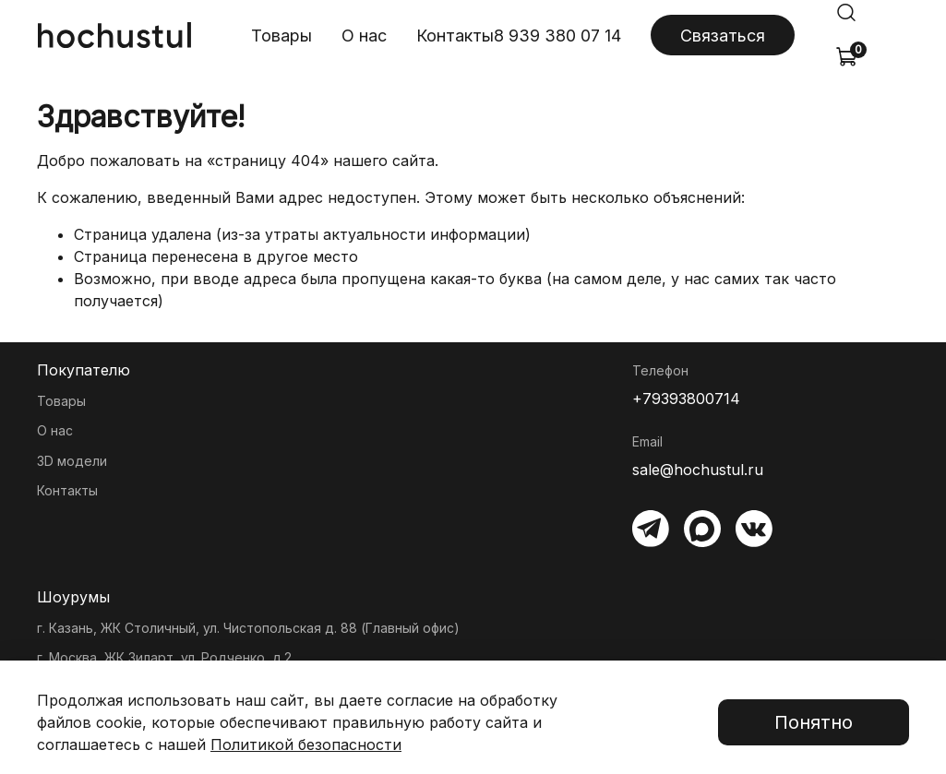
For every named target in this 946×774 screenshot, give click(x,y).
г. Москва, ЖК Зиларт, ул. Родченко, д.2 (164, 657)
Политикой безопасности (305, 744)
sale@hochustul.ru (697, 469)
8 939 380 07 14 (557, 35)
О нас (364, 35)
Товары (281, 35)
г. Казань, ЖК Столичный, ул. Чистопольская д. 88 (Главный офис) (248, 628)
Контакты (455, 35)
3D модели (72, 461)
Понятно (813, 722)
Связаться (722, 35)
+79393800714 (686, 398)
